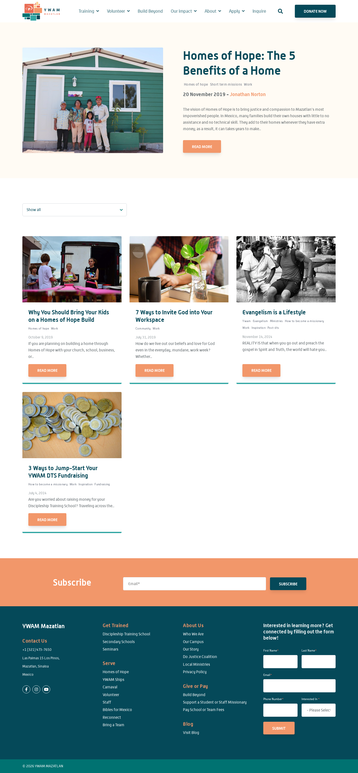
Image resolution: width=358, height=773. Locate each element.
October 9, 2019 (40, 337)
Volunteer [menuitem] (111, 694)
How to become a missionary (304, 321)
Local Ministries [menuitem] (196, 664)
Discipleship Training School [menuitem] (126, 634)
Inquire (259, 11)
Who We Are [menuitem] (193, 634)
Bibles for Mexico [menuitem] (117, 709)
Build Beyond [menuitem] (194, 694)
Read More (202, 146)
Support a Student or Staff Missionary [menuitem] (215, 702)
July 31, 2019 (145, 337)
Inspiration (259, 328)
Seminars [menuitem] (110, 649)
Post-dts (273, 328)
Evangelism (260, 321)
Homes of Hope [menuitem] (116, 671)
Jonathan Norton (248, 94)
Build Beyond (150, 11)
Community (143, 328)
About (210, 11)
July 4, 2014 (37, 493)
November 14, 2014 (257, 337)
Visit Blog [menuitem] (191, 732)
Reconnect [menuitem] (112, 717)
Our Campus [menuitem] (193, 641)
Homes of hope (196, 84)
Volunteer (116, 11)
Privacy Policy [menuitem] (195, 671)
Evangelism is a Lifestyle (274, 312)
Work (248, 84)
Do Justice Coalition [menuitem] (200, 656)
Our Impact (181, 11)
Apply (234, 11)
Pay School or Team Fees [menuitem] (203, 709)
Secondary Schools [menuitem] (119, 641)
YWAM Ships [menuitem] (113, 679)
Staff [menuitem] (107, 702)
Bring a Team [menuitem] (113, 724)
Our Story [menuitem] (191, 649)
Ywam (246, 321)
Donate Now (315, 11)
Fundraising (102, 484)
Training (86, 11)
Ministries (276, 321)
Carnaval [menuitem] (110, 687)
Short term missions (226, 84)
